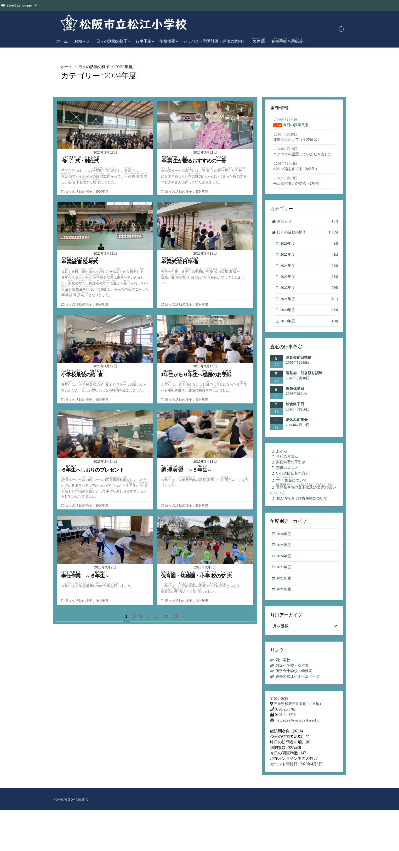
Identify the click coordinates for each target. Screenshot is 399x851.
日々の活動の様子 (112, 41)
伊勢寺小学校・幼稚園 (295, 687)
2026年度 (309, 253)
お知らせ (82, 41)
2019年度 (309, 332)
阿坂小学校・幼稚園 (293, 681)
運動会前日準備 (298, 369)
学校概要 (167, 41)
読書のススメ (288, 480)
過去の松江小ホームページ (299, 692)
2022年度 (309, 298)
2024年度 (102, 191)
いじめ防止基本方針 (293, 486)
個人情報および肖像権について (303, 512)
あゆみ (282, 462)
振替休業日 (295, 400)
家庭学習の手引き (291, 474)
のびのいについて (304, 503)
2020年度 (309, 321)
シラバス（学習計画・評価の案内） (214, 41)
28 (175, 616)
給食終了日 (295, 415)
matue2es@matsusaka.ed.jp (298, 737)
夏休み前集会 (297, 431)
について (293, 492)
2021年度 (309, 310)
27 (166, 616)
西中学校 (284, 676)
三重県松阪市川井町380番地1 (299, 720)
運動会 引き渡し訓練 (304, 384)
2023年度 (309, 287)
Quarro (82, 813)
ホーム (62, 41)
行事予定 (143, 41)
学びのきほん (288, 468)
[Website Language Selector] (21, 5)
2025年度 (309, 264)
